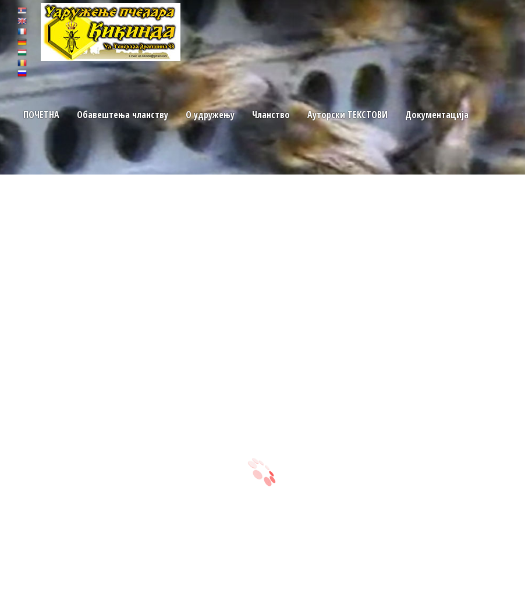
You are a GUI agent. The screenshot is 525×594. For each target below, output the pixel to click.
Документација (434, 114)
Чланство (270, 114)
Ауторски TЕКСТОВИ (345, 114)
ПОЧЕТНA (40, 114)
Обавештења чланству (121, 114)
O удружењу (209, 114)
